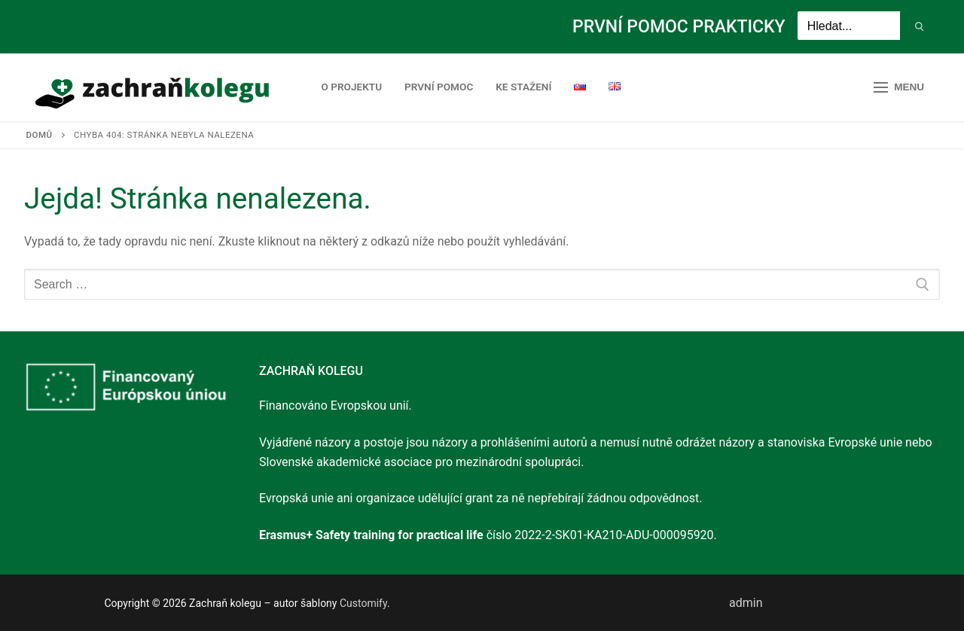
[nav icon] (899, 87)
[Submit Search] (920, 27)
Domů (39, 135)
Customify (363, 603)
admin (745, 603)
